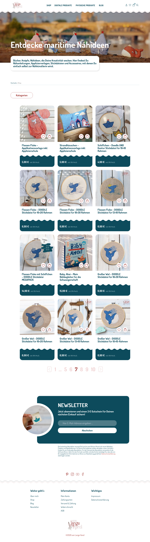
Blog (32, 503)
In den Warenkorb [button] (49, 136)
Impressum (95, 496)
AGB (62, 511)
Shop (32, 500)
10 (93, 369)
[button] (22, 95)
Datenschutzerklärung (108, 454)
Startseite (14, 83)
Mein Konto (65, 496)
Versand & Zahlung (68, 503)
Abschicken (87, 430)
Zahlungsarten (66, 500)
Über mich (34, 496)
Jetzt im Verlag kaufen (86, 265)
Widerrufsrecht (67, 507)
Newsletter (34, 507)
